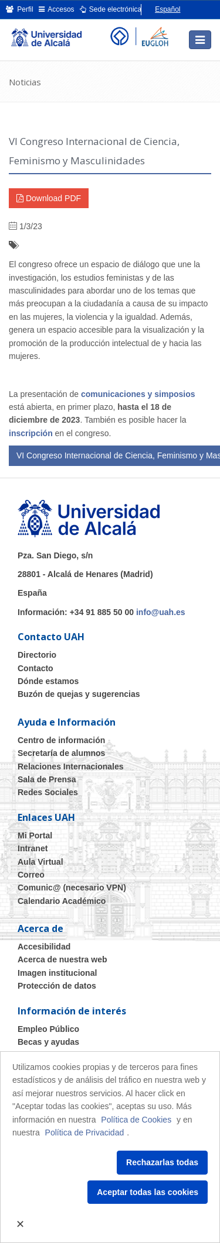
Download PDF (48, 198)
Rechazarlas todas (162, 1162)
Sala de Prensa (47, 779)
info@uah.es (160, 612)
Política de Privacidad (84, 1132)
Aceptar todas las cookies (147, 1192)
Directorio (37, 655)
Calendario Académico (62, 901)
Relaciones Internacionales (71, 766)
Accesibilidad (44, 946)
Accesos (57, 9)
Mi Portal (35, 835)
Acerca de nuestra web (62, 959)
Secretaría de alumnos (61, 753)
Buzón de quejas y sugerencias (79, 694)
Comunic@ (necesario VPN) (72, 887)
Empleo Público (48, 1029)
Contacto (35, 668)
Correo (31, 874)
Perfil (19, 9)
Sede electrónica (111, 9)
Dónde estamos (48, 681)
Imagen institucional (57, 973)
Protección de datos (57, 985)
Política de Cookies (136, 1119)
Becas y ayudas (48, 1042)
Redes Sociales (48, 792)
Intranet (33, 848)
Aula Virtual (40, 861)
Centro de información (61, 740)
